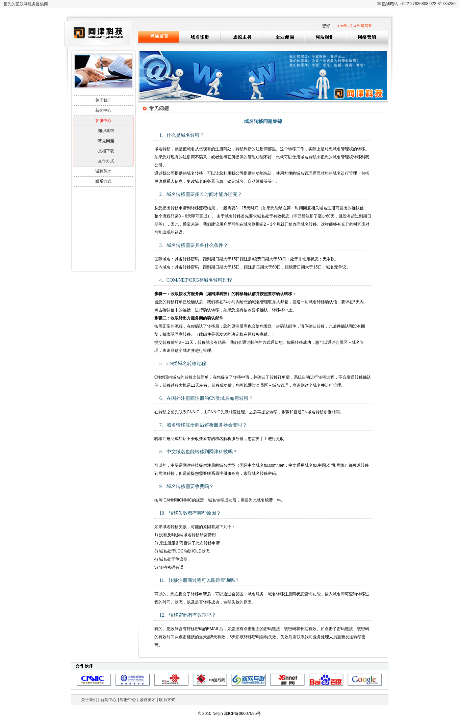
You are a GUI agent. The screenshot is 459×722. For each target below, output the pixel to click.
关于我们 (103, 100)
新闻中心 (103, 110)
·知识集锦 (105, 130)
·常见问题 (105, 140)
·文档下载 (105, 151)
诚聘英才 (103, 171)
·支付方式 (105, 161)
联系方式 (103, 181)
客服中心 (128, 699)
